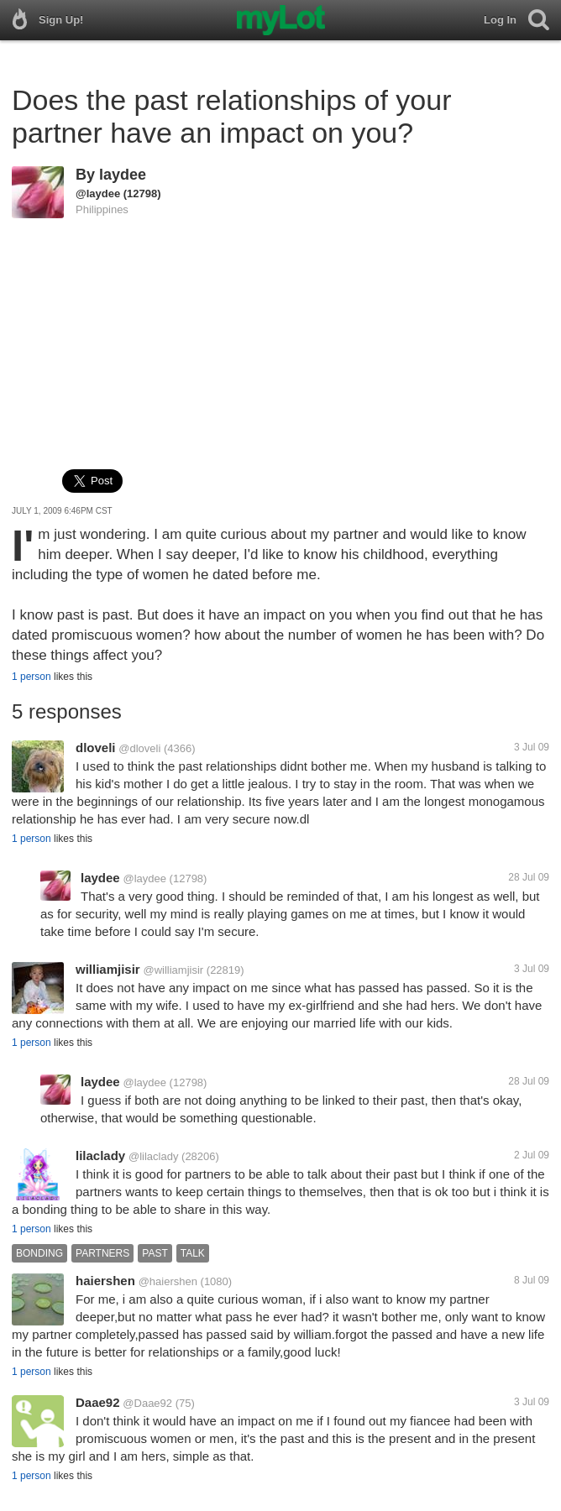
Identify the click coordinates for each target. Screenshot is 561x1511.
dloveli (96, 747)
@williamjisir (173, 970)
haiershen (105, 1280)
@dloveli (139, 748)
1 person (31, 676)
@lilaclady (153, 1156)
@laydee (98, 193)
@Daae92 (147, 1403)
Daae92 (98, 1402)
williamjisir (108, 969)
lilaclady (100, 1155)
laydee (122, 174)
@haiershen (168, 1281)
